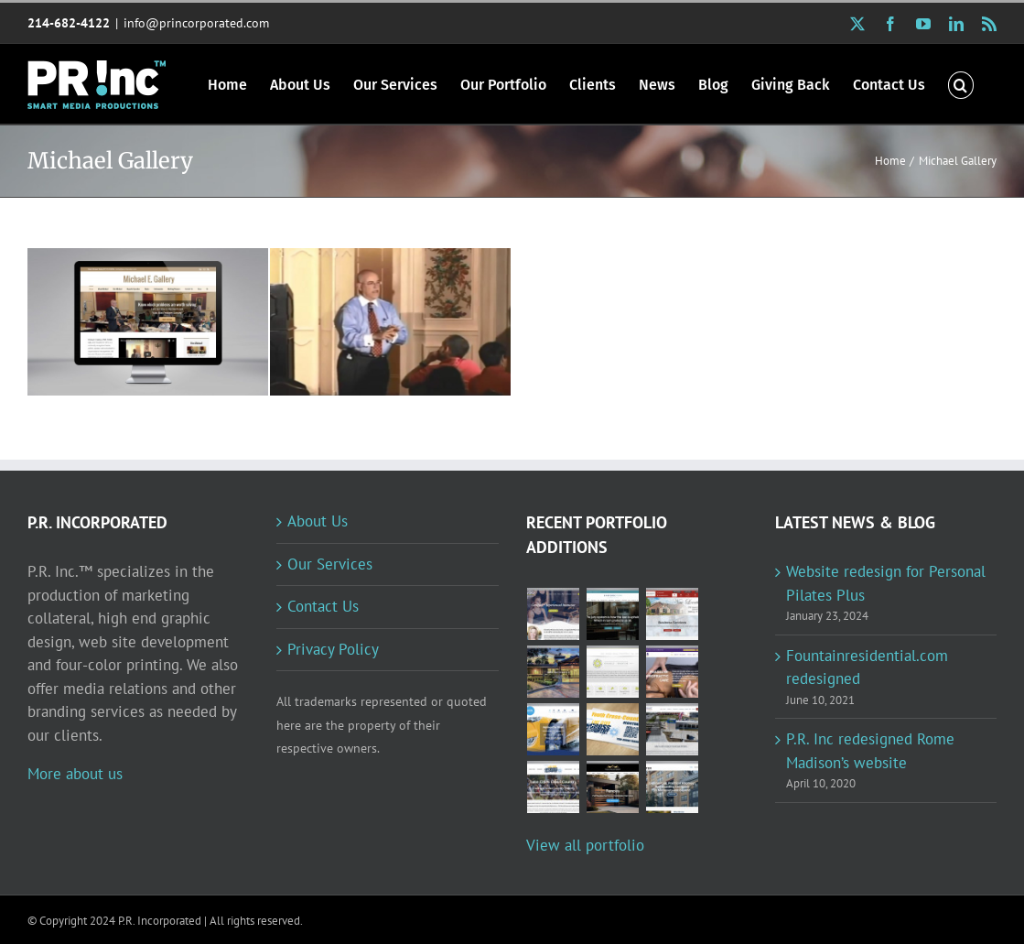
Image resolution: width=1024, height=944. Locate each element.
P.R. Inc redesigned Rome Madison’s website (870, 751)
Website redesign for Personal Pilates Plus (886, 583)
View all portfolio (585, 845)
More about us (75, 774)
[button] (961, 84)
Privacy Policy (333, 649)
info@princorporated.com (196, 23)
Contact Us (323, 606)
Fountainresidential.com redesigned (867, 667)
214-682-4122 (68, 23)
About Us (317, 521)
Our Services (329, 564)
